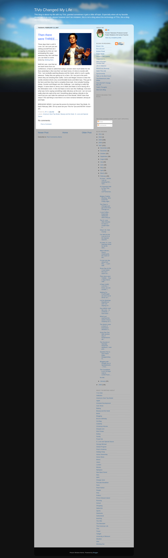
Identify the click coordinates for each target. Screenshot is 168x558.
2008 (100, 142)
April (102, 170)
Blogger (95, 552)
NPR (97, 477)
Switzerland (100, 516)
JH (108, 30)
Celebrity (99, 424)
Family (98, 436)
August (102, 159)
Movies (98, 467)
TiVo (97, 528)
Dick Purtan (100, 431)
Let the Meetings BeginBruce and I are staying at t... (105, 303)
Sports (98, 511)
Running (99, 500)
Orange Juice (100, 480)
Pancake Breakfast (102, 482)
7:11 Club (99, 393)
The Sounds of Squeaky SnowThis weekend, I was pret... (106, 345)
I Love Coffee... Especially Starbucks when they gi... (105, 214)
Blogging (99, 416)
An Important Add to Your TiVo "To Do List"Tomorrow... (105, 190)
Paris (98, 485)
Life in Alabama (101, 66)
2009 (100, 140)
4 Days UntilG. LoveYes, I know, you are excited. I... (105, 286)
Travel (98, 531)
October (103, 153)
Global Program (101, 447)
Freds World (100, 54)
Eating (98, 434)
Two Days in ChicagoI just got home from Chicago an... (105, 207)
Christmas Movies (102, 426)
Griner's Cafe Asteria (103, 56)
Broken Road (100, 51)
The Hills (99, 521)
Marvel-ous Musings (102, 68)
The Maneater (100, 523)
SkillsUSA (99, 508)
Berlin (98, 413)
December (103, 148)
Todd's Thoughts (101, 87)
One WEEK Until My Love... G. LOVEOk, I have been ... (105, 311)
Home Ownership (101, 454)
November (103, 151)
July (101, 162)
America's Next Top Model (51, 114)
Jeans (98, 462)
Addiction (99, 395)
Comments (102, 125)
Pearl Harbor (100, 487)
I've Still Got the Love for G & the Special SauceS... (105, 237)
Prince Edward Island (103, 498)
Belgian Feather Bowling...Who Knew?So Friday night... (105, 198)
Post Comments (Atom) (54, 137)
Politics (98, 495)
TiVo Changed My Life (53, 10)
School (98, 503)
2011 (100, 134)
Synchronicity (100, 73)
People (98, 490)
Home (65, 132)
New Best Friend (101, 472)
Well (97, 541)
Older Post (87, 132)
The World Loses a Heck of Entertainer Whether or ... (105, 327)
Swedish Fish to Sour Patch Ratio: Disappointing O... (105, 355)
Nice (97, 475)
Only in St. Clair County (105, 230)
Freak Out (99, 439)
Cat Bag (99, 421)
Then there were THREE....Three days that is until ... (105, 278)
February (103, 176)
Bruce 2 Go (100, 46)
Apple (98, 400)
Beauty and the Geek (67, 114)
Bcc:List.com (100, 49)
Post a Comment (46, 124)
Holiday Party (100, 452)
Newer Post (43, 132)
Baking (98, 408)
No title (102, 377)
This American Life (102, 526)
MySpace (99, 470)
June (102, 165)
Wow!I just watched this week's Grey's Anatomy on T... (106, 319)
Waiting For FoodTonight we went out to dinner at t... (105, 295)
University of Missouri (103, 536)
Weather (99, 539)
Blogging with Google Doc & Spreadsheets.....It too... (105, 364)
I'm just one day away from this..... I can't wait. (105, 263)
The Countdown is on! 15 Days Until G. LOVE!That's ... (105, 372)
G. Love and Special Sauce (105, 441)
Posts (100, 121)
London (98, 464)
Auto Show (99, 406)
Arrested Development (103, 403)
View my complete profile (113, 37)
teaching (99, 518)
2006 (100, 385)
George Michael (101, 444)
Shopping (99, 505)
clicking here (48, 60)
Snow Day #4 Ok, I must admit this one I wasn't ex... (105, 271)
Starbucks (99, 513)
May (101, 167)
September (104, 156)
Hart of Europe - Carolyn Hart (101, 62)
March (102, 173)
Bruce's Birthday (101, 418)
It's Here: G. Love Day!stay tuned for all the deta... (105, 245)
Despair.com (100, 429)
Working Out (100, 544)
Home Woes (100, 457)
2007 (100, 145)
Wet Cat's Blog (101, 90)
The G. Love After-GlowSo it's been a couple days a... (105, 223)
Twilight (98, 534)
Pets (97, 493)
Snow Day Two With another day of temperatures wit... (105, 336)
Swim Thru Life (101, 71)
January (103, 381)
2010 (100, 137)
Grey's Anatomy (101, 449)
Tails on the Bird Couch (103, 76)
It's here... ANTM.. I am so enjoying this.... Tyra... (106, 181)
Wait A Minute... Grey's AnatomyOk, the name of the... (105, 254)
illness (98, 459)
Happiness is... (101, 59)
